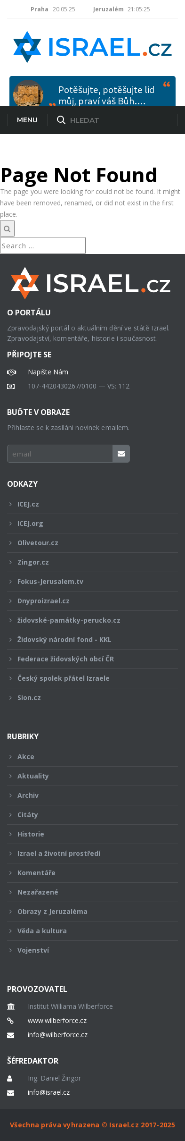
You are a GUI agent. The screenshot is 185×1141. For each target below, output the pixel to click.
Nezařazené (86, 891)
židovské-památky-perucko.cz (86, 620)
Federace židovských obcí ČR (86, 658)
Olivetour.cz (86, 542)
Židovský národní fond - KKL (86, 639)
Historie (86, 833)
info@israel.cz (49, 1092)
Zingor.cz (86, 562)
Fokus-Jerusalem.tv (86, 581)
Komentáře (86, 872)
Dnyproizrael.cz (86, 600)
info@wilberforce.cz (58, 1035)
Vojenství (86, 950)
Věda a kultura (86, 930)
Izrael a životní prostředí (86, 853)
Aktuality (86, 775)
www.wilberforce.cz (57, 1020)
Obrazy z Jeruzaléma (86, 911)
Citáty (86, 814)
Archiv (86, 795)
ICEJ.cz (86, 503)
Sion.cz (86, 697)
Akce (86, 756)
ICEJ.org (86, 523)
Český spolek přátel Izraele (86, 678)
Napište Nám (48, 372)
